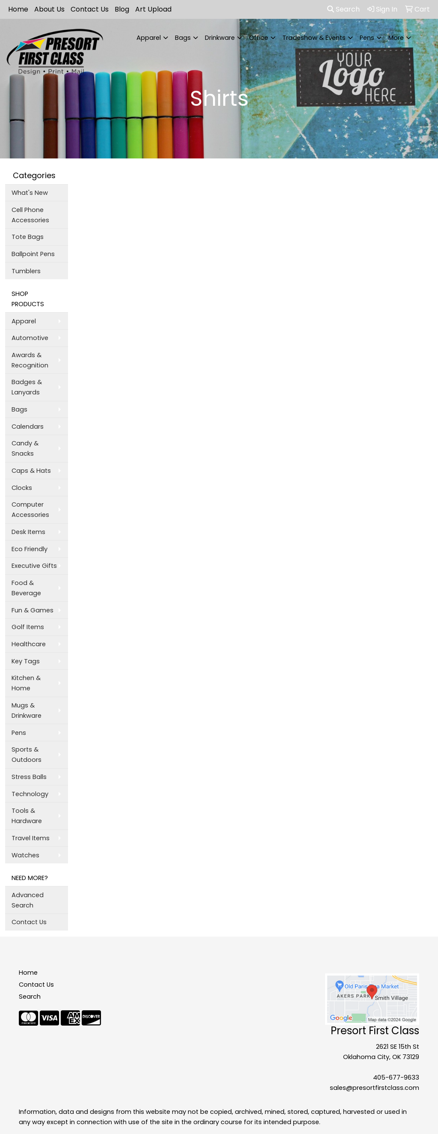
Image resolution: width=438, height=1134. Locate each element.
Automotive (30, 338)
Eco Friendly (29, 549)
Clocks (22, 487)
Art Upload (153, 9)
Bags (183, 37)
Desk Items (28, 532)
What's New (30, 192)
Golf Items (28, 627)
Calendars (28, 426)
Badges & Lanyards (27, 387)
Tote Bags (28, 237)
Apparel (148, 37)
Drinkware (220, 37)
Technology (30, 794)
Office (258, 37)
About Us (49, 9)
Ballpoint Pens (33, 254)
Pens (367, 37)
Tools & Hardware (27, 815)
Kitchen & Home (26, 683)
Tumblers (26, 271)
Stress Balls (29, 777)
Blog (122, 9)
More (396, 37)
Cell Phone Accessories (30, 215)
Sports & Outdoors (26, 754)
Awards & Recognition (30, 360)
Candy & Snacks (25, 448)
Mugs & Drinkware (26, 710)
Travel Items (31, 838)
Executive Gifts (34, 565)
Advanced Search (28, 900)
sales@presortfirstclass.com (374, 1087)
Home (18, 9)
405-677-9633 (396, 1077)
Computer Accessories (30, 509)
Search (343, 9)
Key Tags (26, 661)
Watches (25, 855)
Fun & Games (32, 610)
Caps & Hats (31, 470)
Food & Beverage (26, 588)
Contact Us (90, 9)
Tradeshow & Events (314, 37)
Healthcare (29, 644)
